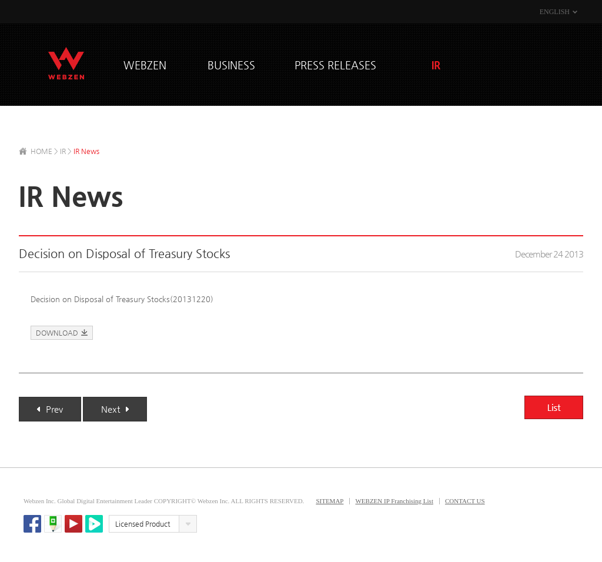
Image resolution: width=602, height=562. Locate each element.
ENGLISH (555, 12)
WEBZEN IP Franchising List (394, 500)
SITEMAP (329, 500)
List (553, 407)
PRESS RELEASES (335, 65)
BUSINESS (231, 65)
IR (436, 65)
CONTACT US (465, 500)
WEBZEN (66, 63)
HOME (41, 151)
